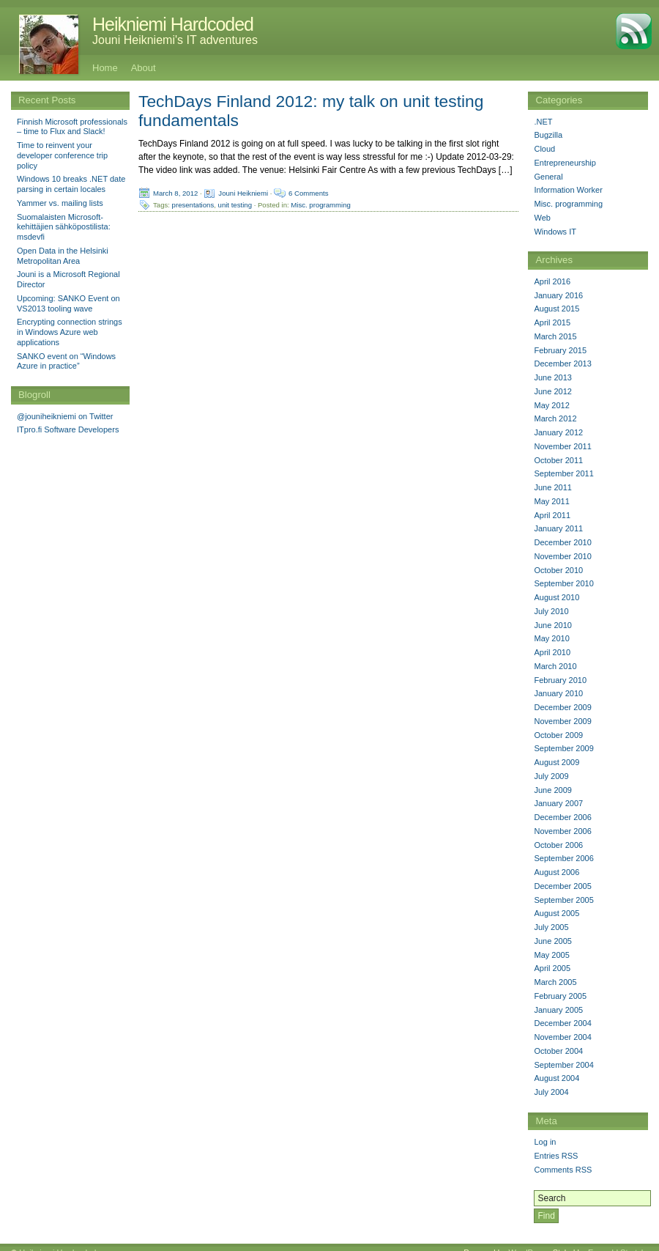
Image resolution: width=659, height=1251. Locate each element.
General (548, 176)
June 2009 (552, 790)
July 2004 (551, 1092)
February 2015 (560, 350)
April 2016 (552, 281)
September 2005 (563, 900)
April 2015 (552, 322)
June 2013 (552, 377)
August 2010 (556, 597)
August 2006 (556, 872)
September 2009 (563, 748)
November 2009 (562, 721)
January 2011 (558, 528)
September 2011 (563, 473)
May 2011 (551, 501)
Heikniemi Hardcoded (172, 24)
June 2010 (552, 625)
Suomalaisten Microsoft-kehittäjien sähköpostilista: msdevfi (64, 227)
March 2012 (555, 418)
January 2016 (558, 295)
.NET (543, 121)
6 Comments (308, 193)
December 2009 (562, 707)
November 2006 (562, 831)
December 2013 (562, 363)
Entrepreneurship (564, 162)
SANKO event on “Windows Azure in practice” (66, 361)
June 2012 (552, 391)
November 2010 (562, 556)
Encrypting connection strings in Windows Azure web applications (69, 332)
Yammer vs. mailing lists (60, 203)
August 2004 (556, 1078)
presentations (193, 205)
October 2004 (558, 1051)
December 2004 (562, 1023)
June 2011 (552, 487)
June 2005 (552, 941)
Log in (545, 1141)
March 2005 (555, 982)
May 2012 (551, 405)
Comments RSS (563, 1169)
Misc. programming (321, 205)
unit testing (235, 205)
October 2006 (558, 845)
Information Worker (568, 189)
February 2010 (560, 680)
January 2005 (558, 1009)
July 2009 (551, 776)
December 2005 (562, 886)
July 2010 (551, 611)
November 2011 (562, 446)
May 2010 (551, 638)
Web (542, 217)
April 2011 (552, 515)
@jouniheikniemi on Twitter (65, 416)
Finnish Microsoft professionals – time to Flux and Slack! (72, 126)
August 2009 (556, 762)
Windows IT (555, 231)
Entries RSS (556, 1155)
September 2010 (563, 583)
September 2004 (563, 1064)
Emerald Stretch (617, 1241)
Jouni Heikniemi (243, 193)
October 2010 (558, 570)
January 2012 (558, 432)
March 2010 (555, 666)
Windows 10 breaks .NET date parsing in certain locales (71, 183)
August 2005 (556, 913)
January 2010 (558, 693)
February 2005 (560, 996)
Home (105, 67)
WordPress (528, 1241)
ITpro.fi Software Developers (68, 429)
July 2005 (551, 927)
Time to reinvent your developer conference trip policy (62, 155)
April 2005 (552, 968)
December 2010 (562, 542)
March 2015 (555, 336)
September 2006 (563, 858)
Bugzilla (548, 134)
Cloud (544, 148)
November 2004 (562, 1037)
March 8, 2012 (175, 193)
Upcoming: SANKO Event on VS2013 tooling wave (68, 303)
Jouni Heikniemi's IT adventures (175, 40)
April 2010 (552, 652)
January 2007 (558, 803)
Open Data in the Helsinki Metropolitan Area (62, 255)
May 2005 (551, 955)
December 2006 (562, 817)
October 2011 (558, 460)
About (143, 67)
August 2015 (556, 308)
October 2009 (558, 735)
